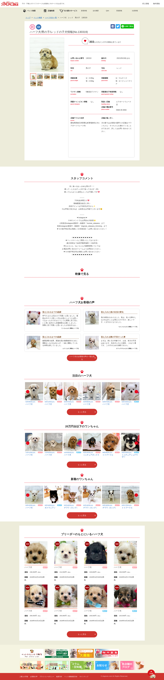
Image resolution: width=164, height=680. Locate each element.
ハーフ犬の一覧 (51, 18)
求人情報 (145, 3)
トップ (28, 18)
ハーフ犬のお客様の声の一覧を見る (82, 358)
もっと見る (82, 412)
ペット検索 (38, 18)
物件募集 (156, 3)
